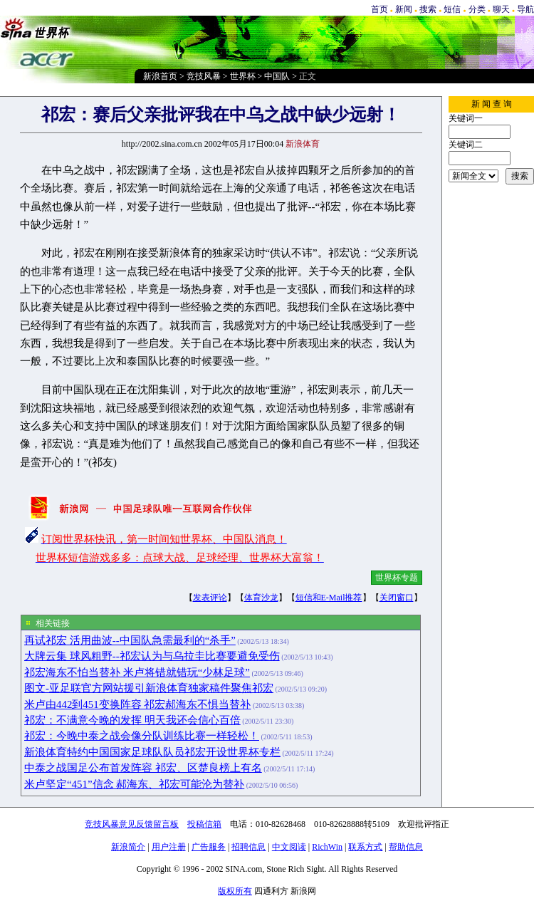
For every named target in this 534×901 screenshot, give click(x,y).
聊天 (501, 9)
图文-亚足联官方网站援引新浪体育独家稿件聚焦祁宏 (148, 688)
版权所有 (235, 891)
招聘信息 (248, 847)
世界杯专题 (396, 578)
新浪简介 (128, 847)
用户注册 (169, 847)
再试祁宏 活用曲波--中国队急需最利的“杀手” (130, 640)
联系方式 (365, 847)
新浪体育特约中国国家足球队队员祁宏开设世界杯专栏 (152, 752)
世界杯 (243, 76)
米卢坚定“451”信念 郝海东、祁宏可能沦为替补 (134, 784)
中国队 (277, 76)
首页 (379, 9)
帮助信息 (406, 847)
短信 (452, 9)
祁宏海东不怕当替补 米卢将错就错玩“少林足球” (137, 672)
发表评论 (210, 598)
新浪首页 (160, 76)
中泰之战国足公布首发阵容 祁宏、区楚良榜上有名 (143, 768)
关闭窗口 (396, 598)
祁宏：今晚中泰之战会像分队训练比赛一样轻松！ (141, 735)
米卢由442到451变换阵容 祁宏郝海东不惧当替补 (137, 704)
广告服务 (209, 847)
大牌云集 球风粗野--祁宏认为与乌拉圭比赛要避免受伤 (152, 656)
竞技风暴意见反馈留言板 (132, 824)
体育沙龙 (261, 598)
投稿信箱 (204, 824)
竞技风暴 (204, 76)
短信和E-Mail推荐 (328, 598)
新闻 (403, 9)
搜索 (427, 9)
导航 (525, 9)
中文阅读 (289, 847)
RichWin (327, 847)
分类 (477, 9)
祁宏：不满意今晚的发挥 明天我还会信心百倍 (132, 720)
